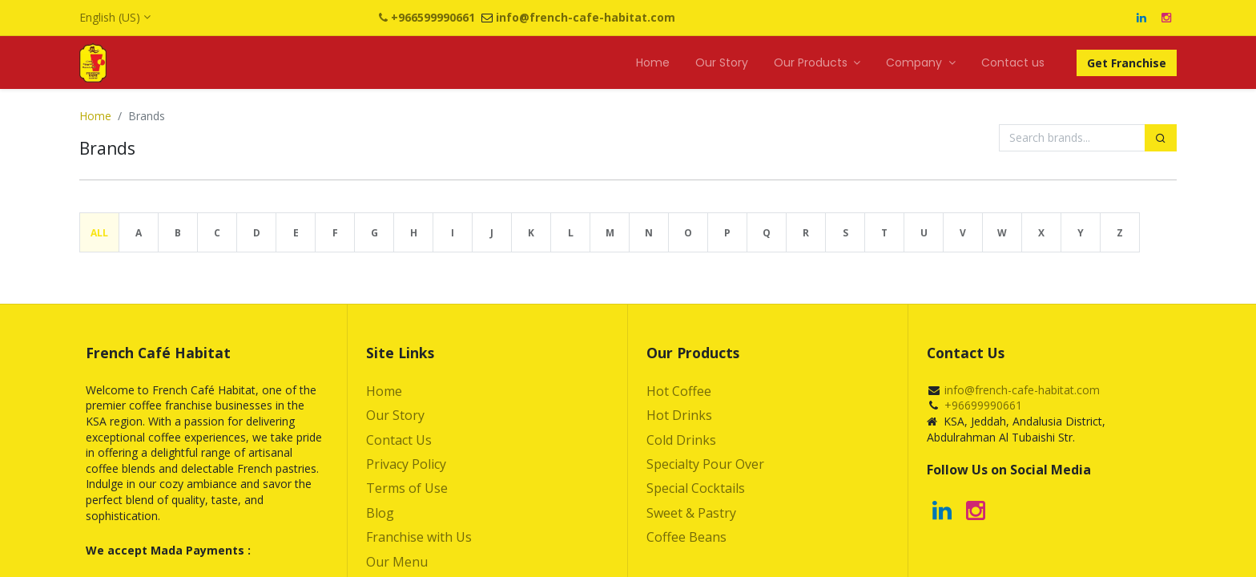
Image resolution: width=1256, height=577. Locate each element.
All (99, 233)
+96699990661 (983, 405)
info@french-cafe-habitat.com (1022, 389)
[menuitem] (652, 63)
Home (95, 115)
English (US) (109, 17)
